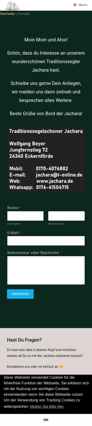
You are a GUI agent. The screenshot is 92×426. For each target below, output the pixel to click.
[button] (67, 407)
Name (14, 207)
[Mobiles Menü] (81, 5)
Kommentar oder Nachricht (34, 252)
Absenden (20, 294)
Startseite (7, 13)
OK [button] (46, 420)
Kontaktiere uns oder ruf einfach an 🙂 (35, 367)
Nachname (56, 224)
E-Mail (14, 232)
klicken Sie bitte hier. (47, 406)
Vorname (13, 224)
